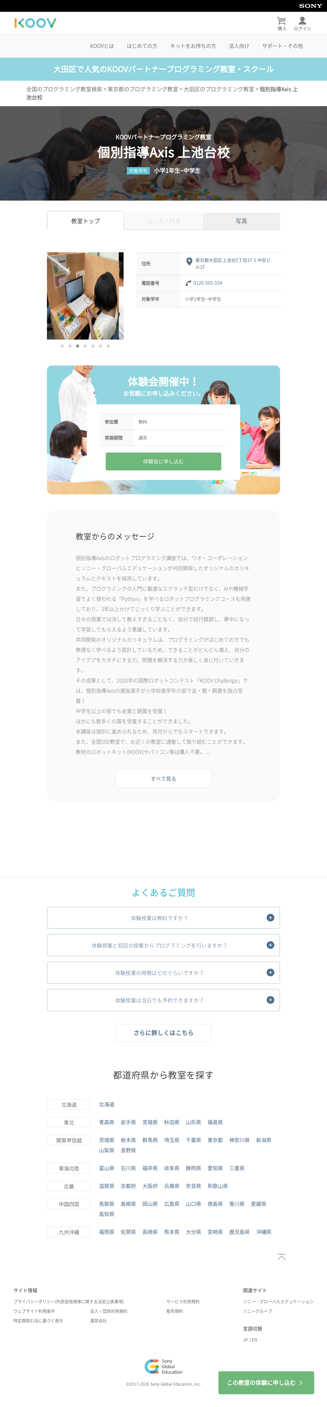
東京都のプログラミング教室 (143, 89)
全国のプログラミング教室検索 (64, 89)
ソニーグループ (257, 1311)
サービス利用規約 (183, 1302)
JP (245, 1340)
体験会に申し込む (163, 461)
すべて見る (163, 778)
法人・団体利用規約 (108, 1311)
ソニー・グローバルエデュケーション (278, 1302)
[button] (62, 346)
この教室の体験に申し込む (266, 1383)
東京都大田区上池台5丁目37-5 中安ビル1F (233, 263)
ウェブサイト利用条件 (34, 1311)
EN (254, 1340)
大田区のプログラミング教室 (219, 89)
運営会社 (98, 1321)
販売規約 (174, 1311)
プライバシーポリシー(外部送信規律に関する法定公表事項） (70, 1302)
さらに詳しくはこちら (163, 1033)
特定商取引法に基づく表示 (38, 1321)
